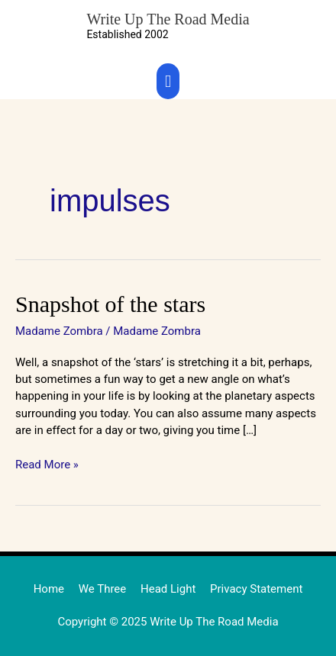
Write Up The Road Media (167, 19)
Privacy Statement (256, 589)
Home (49, 589)
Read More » (47, 463)
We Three (103, 589)
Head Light (168, 589)
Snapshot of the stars (110, 304)
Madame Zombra (59, 331)
